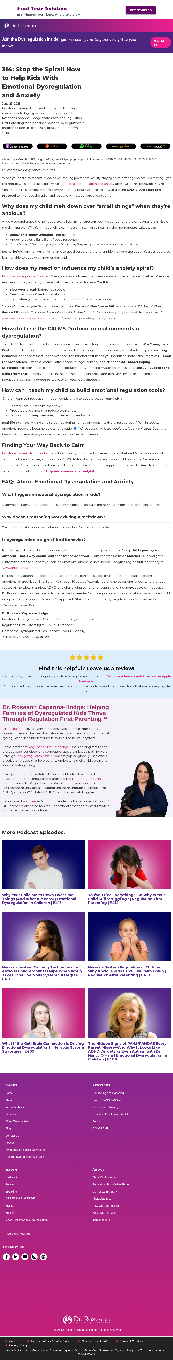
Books (96, 1121)
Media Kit (11, 1177)
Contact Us (12, 1135)
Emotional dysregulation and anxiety (87, 184)
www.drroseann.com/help (22, 568)
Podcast (11, 1142)
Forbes (31, 801)
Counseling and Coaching (108, 1093)
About (9, 1100)
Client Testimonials (17, 1121)
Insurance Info (101, 1219)
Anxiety (10, 1212)
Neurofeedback (15, 1107)
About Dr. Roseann (104, 1177)
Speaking (11, 1191)
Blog (8, 1128)
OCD (9, 1227)
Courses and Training (105, 1107)
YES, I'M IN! (158, 42)
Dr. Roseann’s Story (104, 1191)
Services (11, 1114)
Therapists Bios (101, 1198)
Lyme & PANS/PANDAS (106, 1100)
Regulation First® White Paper (111, 1184)
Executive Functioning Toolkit (110, 1114)
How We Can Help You (106, 1205)
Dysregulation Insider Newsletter (25, 1149)
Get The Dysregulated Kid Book (25, 1156)
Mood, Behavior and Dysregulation (27, 1219)
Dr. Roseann (11, 729)
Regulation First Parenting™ (49, 747)
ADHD (9, 1205)
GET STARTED (141, 10)
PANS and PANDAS (18, 1234)
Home (9, 1093)
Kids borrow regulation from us (25, 276)
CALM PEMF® (101, 1128)
